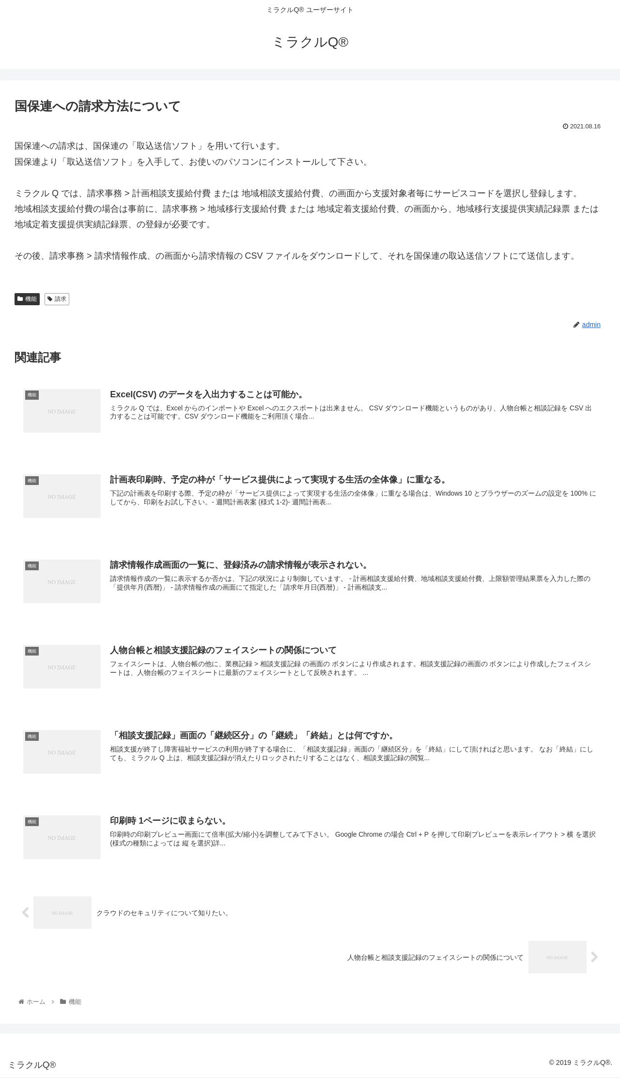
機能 (27, 299)
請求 (56, 299)
